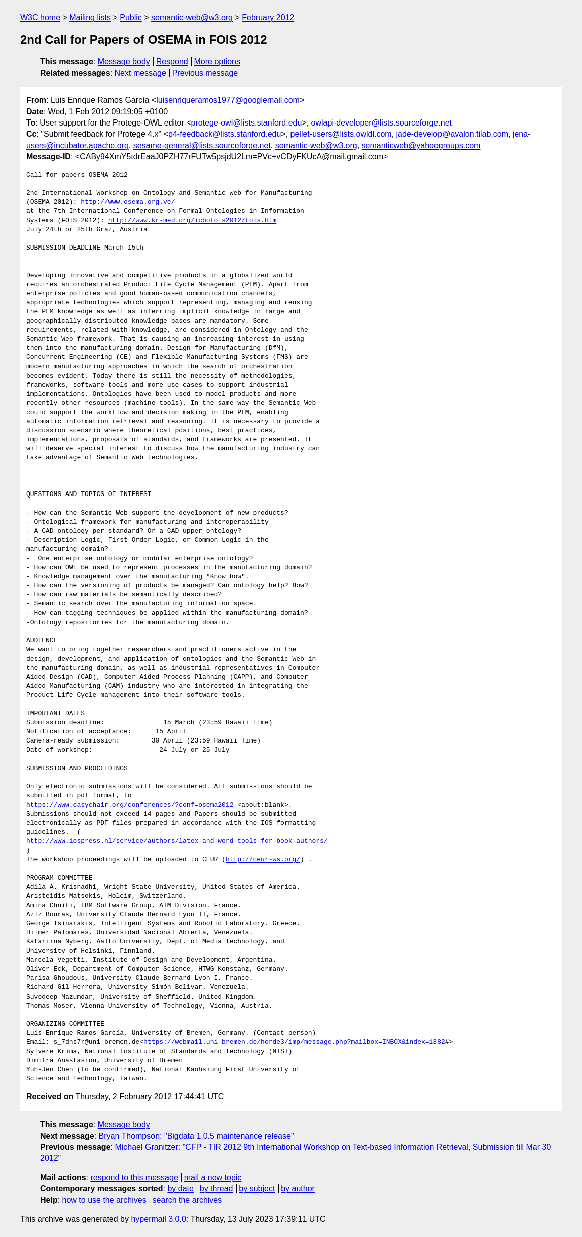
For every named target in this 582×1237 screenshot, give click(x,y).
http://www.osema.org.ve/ (128, 202)
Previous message (205, 73)
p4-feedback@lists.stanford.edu (224, 134)
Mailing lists (90, 17)
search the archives (187, 1200)
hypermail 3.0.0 (158, 1219)
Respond (172, 61)
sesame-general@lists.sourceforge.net (202, 145)
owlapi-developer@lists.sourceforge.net (381, 122)
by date (180, 1188)
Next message (140, 73)
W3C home (40, 17)
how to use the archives (104, 1200)
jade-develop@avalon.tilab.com (452, 134)
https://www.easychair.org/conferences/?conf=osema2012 (129, 805)
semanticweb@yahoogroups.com (421, 145)
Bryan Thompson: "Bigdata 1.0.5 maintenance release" (196, 1136)
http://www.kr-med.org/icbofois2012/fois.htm (192, 220)
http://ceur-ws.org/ (263, 859)
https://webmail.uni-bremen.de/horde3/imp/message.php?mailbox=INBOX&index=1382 (294, 1042)
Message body (124, 61)
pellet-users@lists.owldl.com (341, 134)
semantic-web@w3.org (192, 17)
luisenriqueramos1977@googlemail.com (228, 100)
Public (131, 17)
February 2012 (268, 17)
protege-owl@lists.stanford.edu (246, 122)
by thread (216, 1188)
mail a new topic (213, 1177)
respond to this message (134, 1177)
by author (298, 1188)
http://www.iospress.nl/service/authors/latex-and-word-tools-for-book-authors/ (177, 841)
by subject (257, 1188)
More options (217, 61)
